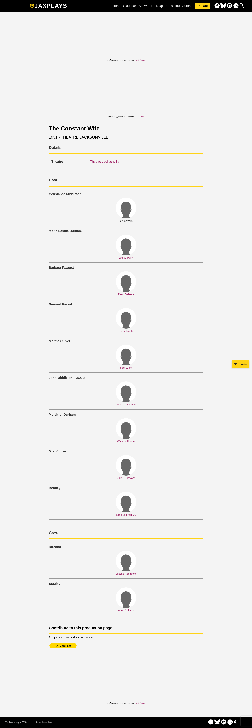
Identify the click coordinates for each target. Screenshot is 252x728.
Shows (143, 6)
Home (116, 6)
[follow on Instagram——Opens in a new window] (229, 6)
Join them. (140, 60)
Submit (187, 6)
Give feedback (44, 722)
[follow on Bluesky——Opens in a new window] (223, 6)
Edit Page (63, 645)
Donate (202, 6)
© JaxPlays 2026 (17, 722)
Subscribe (172, 6)
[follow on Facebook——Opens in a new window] (217, 6)
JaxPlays (51, 6)
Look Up (157, 6)
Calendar (129, 6)
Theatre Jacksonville (104, 161)
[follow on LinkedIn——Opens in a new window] (236, 6)
